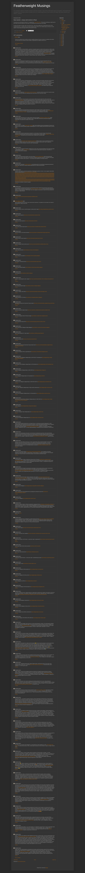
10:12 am (16, 717)
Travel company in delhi (19, 201)
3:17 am (16, 251)
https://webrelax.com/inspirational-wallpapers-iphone (39, 351)
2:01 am (16, 222)
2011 (62, 38)
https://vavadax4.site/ (25, 711)
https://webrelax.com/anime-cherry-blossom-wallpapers (41, 327)
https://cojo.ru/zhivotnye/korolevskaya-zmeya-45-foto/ (23, 703)
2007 (62, 44)
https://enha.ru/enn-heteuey (35, 656)
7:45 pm (16, 371)
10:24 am (16, 758)
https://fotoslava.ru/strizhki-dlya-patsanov (47, 557)
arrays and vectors (37, 22)
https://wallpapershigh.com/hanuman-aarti (36, 417)
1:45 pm (16, 447)
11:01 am (16, 534)
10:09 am (16, 159)
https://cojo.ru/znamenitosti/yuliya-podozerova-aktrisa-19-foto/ (35, 321)
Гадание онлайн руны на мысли (36, 188)
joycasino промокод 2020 (39, 156)
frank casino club (26, 149)
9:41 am (16, 56)
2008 (62, 42)
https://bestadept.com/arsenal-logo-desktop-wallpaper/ (34, 267)
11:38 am (16, 685)
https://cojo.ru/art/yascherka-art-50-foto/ (31, 220)
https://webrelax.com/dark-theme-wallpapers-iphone (39, 315)
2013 (62, 35)
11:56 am (16, 334)
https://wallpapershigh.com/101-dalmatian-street (45, 364)
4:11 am (16, 401)
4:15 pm (16, 287)
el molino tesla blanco (28, 164)
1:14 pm (16, 619)
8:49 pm (16, 487)
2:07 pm (16, 274)
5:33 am (16, 499)
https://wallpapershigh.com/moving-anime (36, 569)
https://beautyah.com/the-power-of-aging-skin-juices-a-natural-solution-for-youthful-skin (33, 594)
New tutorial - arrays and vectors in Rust (65, 28)
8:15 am (16, 541)
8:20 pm (16, 676)
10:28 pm (16, 152)
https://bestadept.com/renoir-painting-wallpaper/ (32, 255)
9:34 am (16, 204)
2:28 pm (16, 831)
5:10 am (16, 576)
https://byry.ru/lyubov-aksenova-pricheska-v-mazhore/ (33, 637)
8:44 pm (16, 481)
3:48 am (16, 694)
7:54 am (16, 463)
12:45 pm (16, 613)
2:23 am (16, 210)
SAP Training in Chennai (19, 43)
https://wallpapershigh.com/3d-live (39, 375)
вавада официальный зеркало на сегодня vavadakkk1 (27, 836)
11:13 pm (16, 64)
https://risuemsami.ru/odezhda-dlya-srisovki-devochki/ (23, 684)
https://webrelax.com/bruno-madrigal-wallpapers (33, 285)
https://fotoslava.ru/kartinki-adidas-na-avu (29, 563)
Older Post (54, 859)
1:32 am (16, 113)
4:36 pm (16, 472)
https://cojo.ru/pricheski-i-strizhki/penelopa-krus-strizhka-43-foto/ (25, 756)
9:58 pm (16, 570)
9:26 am (16, 347)
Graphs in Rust (63, 29)
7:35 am (16, 780)
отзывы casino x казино (28, 125)
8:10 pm (16, 268)
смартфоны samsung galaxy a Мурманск (47, 504)
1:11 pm (16, 87)
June (62, 22)
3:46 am (16, 192)
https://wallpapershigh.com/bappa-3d (40, 370)
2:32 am (16, 812)
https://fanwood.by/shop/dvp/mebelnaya (32, 426)
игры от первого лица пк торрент (47, 73)
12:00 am (16, 216)
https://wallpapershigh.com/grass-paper (39, 617)
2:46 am (16, 292)
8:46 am (16, 94)
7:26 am (16, 317)
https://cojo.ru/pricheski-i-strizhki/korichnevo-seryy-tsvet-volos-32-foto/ (39, 533)
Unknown (16, 37)
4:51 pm (16, 740)
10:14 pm (16, 340)
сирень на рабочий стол (44, 799)
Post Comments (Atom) (21, 861)
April (62, 23)
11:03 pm (16, 166)
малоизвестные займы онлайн (45, 117)
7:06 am (16, 547)
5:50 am (16, 769)
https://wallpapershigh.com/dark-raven (37, 411)
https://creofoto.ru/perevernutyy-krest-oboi (36, 664)
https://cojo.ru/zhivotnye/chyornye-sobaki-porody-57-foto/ (32, 527)
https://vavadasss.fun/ (22, 787)
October (63, 20)
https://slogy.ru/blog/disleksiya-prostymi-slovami (46, 209)
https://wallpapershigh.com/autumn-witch (45, 387)
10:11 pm (16, 428)
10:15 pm (16, 183)
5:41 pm (16, 233)
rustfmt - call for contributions (65, 24)
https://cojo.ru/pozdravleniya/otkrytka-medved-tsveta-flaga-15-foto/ (36, 291)
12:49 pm (16, 564)
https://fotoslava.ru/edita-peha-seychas (32, 551)
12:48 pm (16, 281)
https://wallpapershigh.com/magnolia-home (37, 586)
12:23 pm (16, 328)
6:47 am (16, 359)
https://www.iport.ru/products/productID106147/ (33, 451)
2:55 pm (16, 311)
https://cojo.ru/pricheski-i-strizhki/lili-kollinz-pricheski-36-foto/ (36, 226)
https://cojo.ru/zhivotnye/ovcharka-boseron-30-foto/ (35, 238)
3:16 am (16, 394)
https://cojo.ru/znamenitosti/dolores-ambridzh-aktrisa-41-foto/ (38, 244)
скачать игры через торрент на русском (35, 85)
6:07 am (16, 553)
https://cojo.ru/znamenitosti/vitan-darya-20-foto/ (33, 261)
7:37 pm (16, 508)
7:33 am (16, 305)
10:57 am (16, 607)
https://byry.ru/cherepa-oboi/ (26, 625)
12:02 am (16, 136)
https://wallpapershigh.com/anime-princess (43, 393)
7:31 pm (16, 144)
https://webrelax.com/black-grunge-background (36, 333)
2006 (62, 45)
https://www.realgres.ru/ (30, 727)
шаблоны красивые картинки (25, 851)
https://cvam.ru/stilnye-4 (21, 809)
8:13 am (16, 418)
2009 (62, 41)
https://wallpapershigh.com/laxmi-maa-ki (29, 498)
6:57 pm (16, 245)
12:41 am (16, 298)
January (63, 32)
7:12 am (16, 377)
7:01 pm (16, 388)
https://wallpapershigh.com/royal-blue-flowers (37, 606)
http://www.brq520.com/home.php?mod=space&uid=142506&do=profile (26, 196)
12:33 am (16, 802)
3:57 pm (16, 514)
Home (35, 859)
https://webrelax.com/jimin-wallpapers (27, 273)
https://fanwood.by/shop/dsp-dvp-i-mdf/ (44, 444)
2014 (62, 34)
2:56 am (16, 855)
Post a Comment (17, 857)
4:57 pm (16, 128)
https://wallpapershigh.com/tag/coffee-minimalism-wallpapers (34, 485)
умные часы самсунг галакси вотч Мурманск (46, 518)
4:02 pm (16, 407)
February (63, 31)
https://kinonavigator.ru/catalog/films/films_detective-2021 (24, 470)
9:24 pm (16, 437)
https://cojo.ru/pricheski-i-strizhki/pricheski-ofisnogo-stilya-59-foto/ (39, 232)
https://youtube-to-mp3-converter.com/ (31, 92)
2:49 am (16, 582)
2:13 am (16, 105)
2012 (62, 37)
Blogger (47, 867)
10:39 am (16, 728)
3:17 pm (16, 365)
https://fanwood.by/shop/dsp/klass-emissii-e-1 (40, 436)
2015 (62, 19)
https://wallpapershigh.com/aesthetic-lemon (44, 381)
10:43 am (16, 601)
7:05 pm (16, 822)
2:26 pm (16, 650)
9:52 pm (16, 659)
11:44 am (16, 638)
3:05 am (16, 628)
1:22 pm (16, 44)
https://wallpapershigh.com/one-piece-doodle (37, 600)
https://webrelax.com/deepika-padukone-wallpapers (34, 297)
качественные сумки (47, 53)
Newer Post (16, 859)
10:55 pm (16, 595)
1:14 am (16, 239)
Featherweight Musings (32, 6)
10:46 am (16, 262)
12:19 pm (16, 523)
